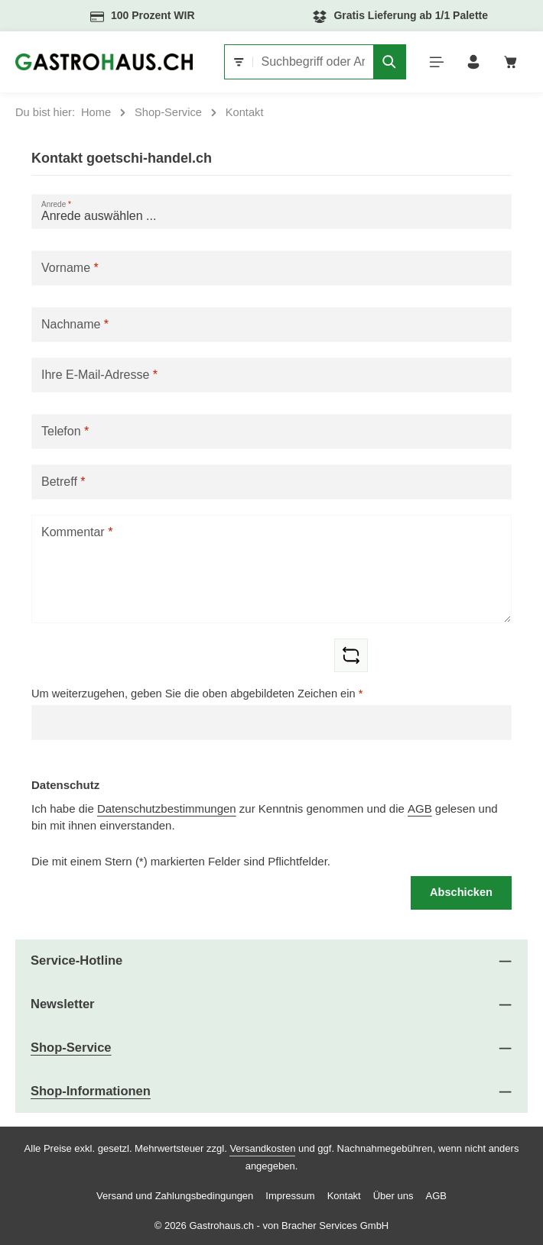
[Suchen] (388, 61)
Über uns (393, 1195)
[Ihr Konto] (474, 62)
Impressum (289, 1195)
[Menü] (436, 62)
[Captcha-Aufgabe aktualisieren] (351, 655)
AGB (420, 808)
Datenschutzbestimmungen (166, 808)
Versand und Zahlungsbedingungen (174, 1195)
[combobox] (312, 61)
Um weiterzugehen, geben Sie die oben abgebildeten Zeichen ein (197, 693)
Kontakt (344, 1195)
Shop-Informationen (91, 1091)
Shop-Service (71, 1047)
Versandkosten (262, 1148)
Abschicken (461, 892)
